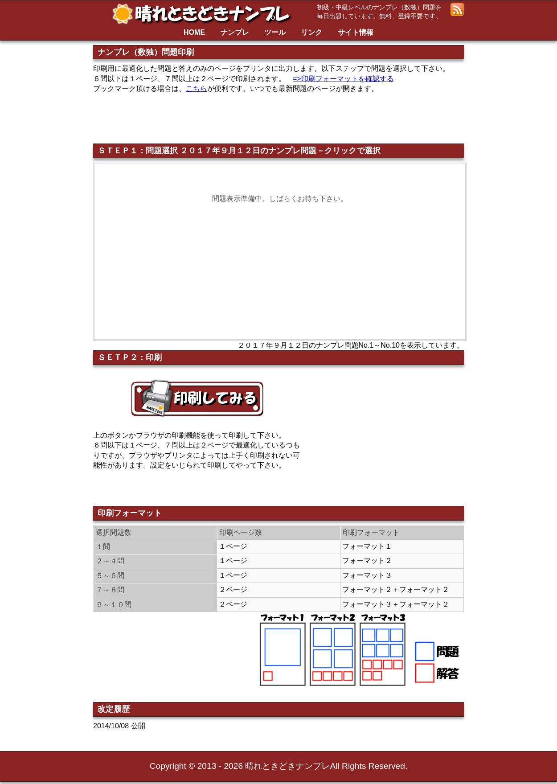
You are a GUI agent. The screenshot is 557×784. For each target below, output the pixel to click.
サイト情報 (355, 32)
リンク (311, 32)
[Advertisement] (301, 116)
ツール (275, 32)
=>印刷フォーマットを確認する (343, 78)
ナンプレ (235, 32)
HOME (194, 32)
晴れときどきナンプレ (204, 14)
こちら (196, 88)
